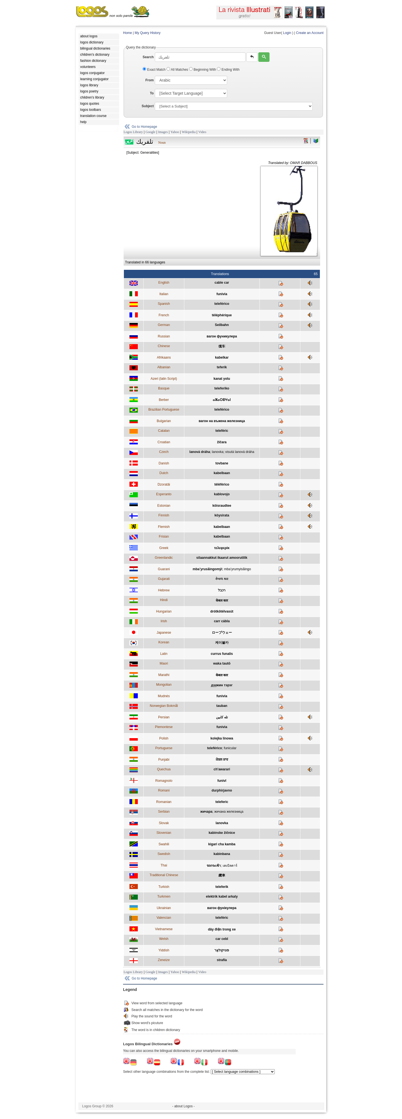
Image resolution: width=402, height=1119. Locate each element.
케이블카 (222, 643)
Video (202, 132)
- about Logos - (183, 1106)
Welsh (163, 939)
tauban (221, 706)
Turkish (163, 887)
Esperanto (163, 494)
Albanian (163, 367)
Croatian (164, 442)
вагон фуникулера (222, 336)
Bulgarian (164, 421)
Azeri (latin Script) (164, 379)
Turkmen (163, 896)
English (163, 283)
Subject (148, 106)
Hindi (164, 600)
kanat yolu (222, 379)
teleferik (221, 887)
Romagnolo (163, 781)
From (149, 80)
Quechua (164, 769)
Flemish (164, 527)
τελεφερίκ (221, 548)
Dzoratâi (164, 484)
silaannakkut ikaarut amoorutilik (221, 558)
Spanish (164, 304)
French (164, 315)
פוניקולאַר (221, 950)
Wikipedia (189, 132)
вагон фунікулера (221, 908)
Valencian (163, 918)
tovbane (221, 463)
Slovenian (163, 833)
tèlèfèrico (221, 484)
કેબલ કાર (221, 579)
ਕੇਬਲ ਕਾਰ (222, 759)
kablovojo (222, 494)
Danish (164, 463)
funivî (221, 781)
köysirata (221, 515)
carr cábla (222, 621)
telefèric (221, 431)
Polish (163, 738)
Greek (163, 548)
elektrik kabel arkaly (222, 896)
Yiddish (163, 950)
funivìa (221, 727)
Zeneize (164, 960)
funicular (230, 748)
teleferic (221, 802)
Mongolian (163, 685)
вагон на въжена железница (222, 421)
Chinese (164, 346)
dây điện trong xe (222, 929)
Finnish (163, 515)
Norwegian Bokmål (164, 706)
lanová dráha (199, 452)
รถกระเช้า (214, 866)
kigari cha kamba (221, 844)
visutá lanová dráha (239, 452)
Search (148, 57)
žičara (222, 442)
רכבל (221, 590)
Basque (164, 388)
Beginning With (203, 70)
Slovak (164, 823)
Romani (164, 790)
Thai (164, 865)
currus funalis (222, 654)
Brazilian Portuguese (163, 410)
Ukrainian (164, 908)
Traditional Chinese (163, 875)
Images (163, 132)
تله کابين (222, 717)
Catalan (164, 431)
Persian (164, 717)
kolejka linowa (221, 738)
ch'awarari (222, 769)
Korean (163, 642)
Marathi (163, 675)
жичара (206, 812)
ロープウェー (222, 633)
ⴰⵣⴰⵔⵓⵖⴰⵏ (222, 400)
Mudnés (164, 696)
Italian (163, 294)
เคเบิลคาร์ (230, 866)
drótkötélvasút (221, 611)
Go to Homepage (144, 127)
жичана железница (228, 812)
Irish (164, 621)
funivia (221, 294)
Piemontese (164, 727)
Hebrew (164, 590)
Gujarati (164, 579)
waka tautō (222, 663)
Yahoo (174, 132)
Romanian (163, 802)
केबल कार (222, 601)
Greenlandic (164, 558)
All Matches (177, 70)
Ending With (228, 70)
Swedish (164, 854)
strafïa (222, 960)
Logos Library (133, 132)
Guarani (164, 569)
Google (150, 132)
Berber (164, 400)
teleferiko (221, 388)
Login (287, 33)
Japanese (163, 633)
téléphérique (222, 315)
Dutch (164, 473)
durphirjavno (222, 790)
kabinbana (222, 854)
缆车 (222, 346)
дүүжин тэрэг (221, 685)
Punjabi (163, 759)
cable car (222, 283)
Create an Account (309, 33)
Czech (163, 452)
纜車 (222, 875)
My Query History (148, 33)
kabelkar (222, 357)
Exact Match (154, 70)
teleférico (221, 304)
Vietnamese (164, 929)
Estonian (163, 506)
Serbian (164, 812)
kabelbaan (222, 473)
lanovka (217, 452)
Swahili (163, 844)
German (164, 325)
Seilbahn (222, 325)
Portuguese (163, 748)
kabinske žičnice (222, 833)
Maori (164, 663)
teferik (222, 367)
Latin (163, 654)
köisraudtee (221, 506)
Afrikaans (164, 357)
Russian (164, 336)
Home (127, 33)
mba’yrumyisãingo (237, 569)
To (152, 93)
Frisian (164, 536)
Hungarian (163, 611)
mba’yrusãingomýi (207, 569)
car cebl (221, 939)
